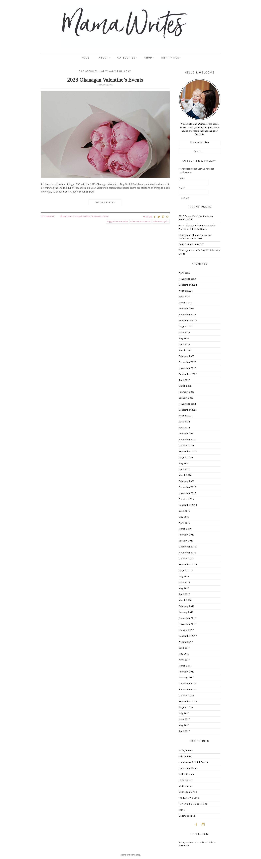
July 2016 (184, 713)
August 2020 (186, 457)
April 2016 (184, 731)
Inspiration (170, 57)
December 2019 (187, 487)
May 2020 (184, 463)
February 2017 (186, 671)
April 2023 (184, 344)
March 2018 (185, 600)
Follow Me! (184, 845)
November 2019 (187, 493)
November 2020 (187, 439)
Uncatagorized (187, 816)
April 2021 (184, 427)
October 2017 (186, 630)
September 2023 (188, 320)
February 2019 (186, 534)
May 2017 (184, 654)
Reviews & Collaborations (193, 804)
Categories (126, 57)
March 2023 (185, 350)
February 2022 (186, 392)
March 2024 (185, 302)
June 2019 (184, 511)
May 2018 (184, 588)
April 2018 (184, 594)
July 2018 (184, 576)
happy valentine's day (117, 221)
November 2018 (187, 552)
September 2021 (188, 410)
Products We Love (189, 798)
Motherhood (185, 786)
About (104, 57)
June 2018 (184, 582)
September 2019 (188, 505)
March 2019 (185, 529)
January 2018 (186, 612)
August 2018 (186, 570)
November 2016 (187, 689)
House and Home (188, 768)
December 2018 (187, 546)
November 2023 (187, 314)
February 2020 (186, 481)
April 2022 (184, 380)
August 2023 (186, 326)
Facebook (196, 824)
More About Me (199, 142)
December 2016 (187, 683)
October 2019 (186, 499)
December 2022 (187, 362)
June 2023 (184, 332)
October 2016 (186, 695)
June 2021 (184, 421)
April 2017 (184, 660)
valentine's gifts (161, 221)
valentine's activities (140, 221)
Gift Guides (185, 756)
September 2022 (188, 374)
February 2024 (186, 308)
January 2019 (186, 540)
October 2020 (186, 445)
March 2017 (185, 665)
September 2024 (188, 285)
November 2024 (187, 279)
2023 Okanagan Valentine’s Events (105, 80)
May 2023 (184, 338)
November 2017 (187, 624)
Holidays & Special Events (76, 216)
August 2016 (186, 707)
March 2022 (185, 386)
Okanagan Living (99, 216)
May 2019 (184, 517)
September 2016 (188, 701)
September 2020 (188, 451)
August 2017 (186, 642)
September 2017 (188, 636)
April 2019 (184, 523)
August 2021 (186, 415)
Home (86, 57)
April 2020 (184, 469)
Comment (49, 216)
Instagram (203, 824)
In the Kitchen (186, 774)
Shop (148, 57)
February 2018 (186, 606)
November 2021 (187, 404)
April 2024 (184, 296)
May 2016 (184, 725)
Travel (182, 810)
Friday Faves (186, 750)
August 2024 (186, 291)
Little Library (186, 780)
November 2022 (187, 368)
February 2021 (186, 433)
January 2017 (186, 677)
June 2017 (184, 648)
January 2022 (186, 398)
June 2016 (184, 719)
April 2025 (184, 273)
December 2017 (187, 618)
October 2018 (186, 558)
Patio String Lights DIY (191, 244)
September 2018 (188, 564)
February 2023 (186, 356)
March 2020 (185, 475)
